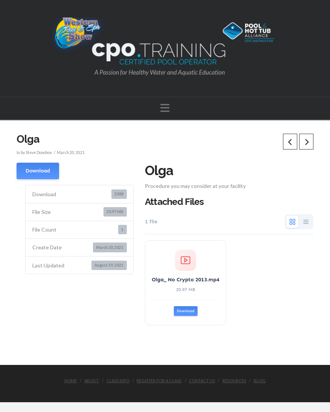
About (91, 380)
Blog (260, 380)
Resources (234, 380)
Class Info (117, 380)
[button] (165, 107)
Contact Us (202, 380)
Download (38, 171)
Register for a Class (159, 380)
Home (70, 380)
